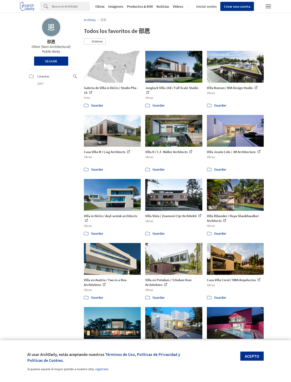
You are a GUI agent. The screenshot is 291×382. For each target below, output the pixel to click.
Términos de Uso (120, 354)
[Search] (71, 6)
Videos (178, 6)
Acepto (252, 356)
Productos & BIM (140, 6)
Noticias (162, 6)
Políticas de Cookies (45, 360)
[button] (95, 41)
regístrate (101, 369)
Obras (100, 6)
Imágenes (115, 6)
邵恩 (51, 41)
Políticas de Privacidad (157, 354)
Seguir (51, 61)
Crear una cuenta (237, 6)
